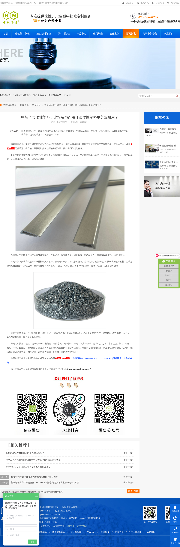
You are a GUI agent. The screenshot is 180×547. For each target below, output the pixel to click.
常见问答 (36, 105)
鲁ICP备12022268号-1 (77, 526)
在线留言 (127, 3)
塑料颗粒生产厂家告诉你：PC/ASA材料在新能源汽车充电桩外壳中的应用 (45, 482)
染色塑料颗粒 (58, 532)
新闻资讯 (24, 105)
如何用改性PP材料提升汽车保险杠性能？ (25, 453)
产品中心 (91, 532)
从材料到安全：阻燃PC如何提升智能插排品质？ (28, 467)
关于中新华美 (135, 532)
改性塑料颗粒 (40, 532)
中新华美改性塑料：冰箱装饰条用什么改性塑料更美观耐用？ (72, 105)
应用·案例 (105, 532)
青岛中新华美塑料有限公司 (50, 492)
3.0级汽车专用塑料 (22, 95)
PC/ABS (67, 95)
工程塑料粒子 (54, 95)
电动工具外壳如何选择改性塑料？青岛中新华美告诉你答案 (33, 460)
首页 (14, 105)
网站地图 (172, 3)
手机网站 (157, 3)
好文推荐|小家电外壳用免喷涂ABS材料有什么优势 (34, 477)
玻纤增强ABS (39, 95)
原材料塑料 (75, 532)
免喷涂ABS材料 (19, 492)
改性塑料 (32, 492)
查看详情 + (128, 477)
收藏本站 (142, 3)
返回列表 (133, 491)
